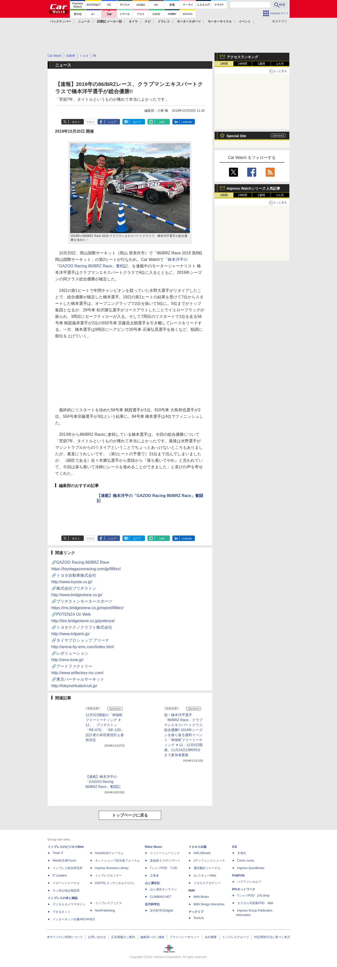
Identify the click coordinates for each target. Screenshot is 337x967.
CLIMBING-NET (160, 897)
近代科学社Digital (161, 910)
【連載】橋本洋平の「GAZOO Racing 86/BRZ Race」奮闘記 (103, 782)
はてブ (137, 121)
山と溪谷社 (152, 883)
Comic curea (245, 860)
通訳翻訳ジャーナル (207, 868)
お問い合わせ (97, 937)
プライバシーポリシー (185, 937)
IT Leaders (60, 875)
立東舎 (154, 875)
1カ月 (280, 63)
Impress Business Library (112, 868)
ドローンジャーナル (66, 883)
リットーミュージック (165, 853)
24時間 (242, 63)
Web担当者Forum (64, 860)
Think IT (58, 853)
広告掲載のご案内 (123, 937)
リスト (90, 121)
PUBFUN (238, 875)
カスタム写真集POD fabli (255, 903)
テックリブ (196, 912)
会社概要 (211, 937)
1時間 (224, 63)
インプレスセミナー (108, 875)
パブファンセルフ (249, 882)
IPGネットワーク (243, 889)
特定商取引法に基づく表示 (272, 937)
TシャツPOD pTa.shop (253, 895)
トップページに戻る (130, 815)
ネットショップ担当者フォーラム (117, 860)
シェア (112, 121)
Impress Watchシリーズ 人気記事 (253, 188)
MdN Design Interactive (209, 904)
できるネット (62, 912)
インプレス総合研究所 (68, 868)
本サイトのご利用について (65, 937)
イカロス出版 (198, 847)
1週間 (261, 63)
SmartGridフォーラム (109, 853)
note (161, 121)
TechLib (199, 918)
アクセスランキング (242, 57)
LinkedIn (187, 121)
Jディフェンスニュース (209, 860)
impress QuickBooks (250, 868)
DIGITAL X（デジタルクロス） (115, 883)
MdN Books (201, 897)
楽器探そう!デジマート (165, 860)
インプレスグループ (235, 937)
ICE (234, 847)
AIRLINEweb (202, 853)
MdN (192, 890)
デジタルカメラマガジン (69, 904)
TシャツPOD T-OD (163, 868)
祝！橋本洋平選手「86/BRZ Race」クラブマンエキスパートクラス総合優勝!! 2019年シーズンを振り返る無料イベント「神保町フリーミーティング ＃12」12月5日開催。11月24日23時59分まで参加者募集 (183, 735)
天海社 (241, 853)
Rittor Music (153, 847)
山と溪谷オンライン (163, 889)
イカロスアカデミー (207, 883)
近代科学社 (152, 904)
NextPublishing (105, 910)
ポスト (76, 121)
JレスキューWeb (205, 875)
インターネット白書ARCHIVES (74, 919)
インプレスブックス (108, 903)
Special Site (236, 136)
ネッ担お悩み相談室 (66, 890)
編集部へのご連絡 (152, 937)
